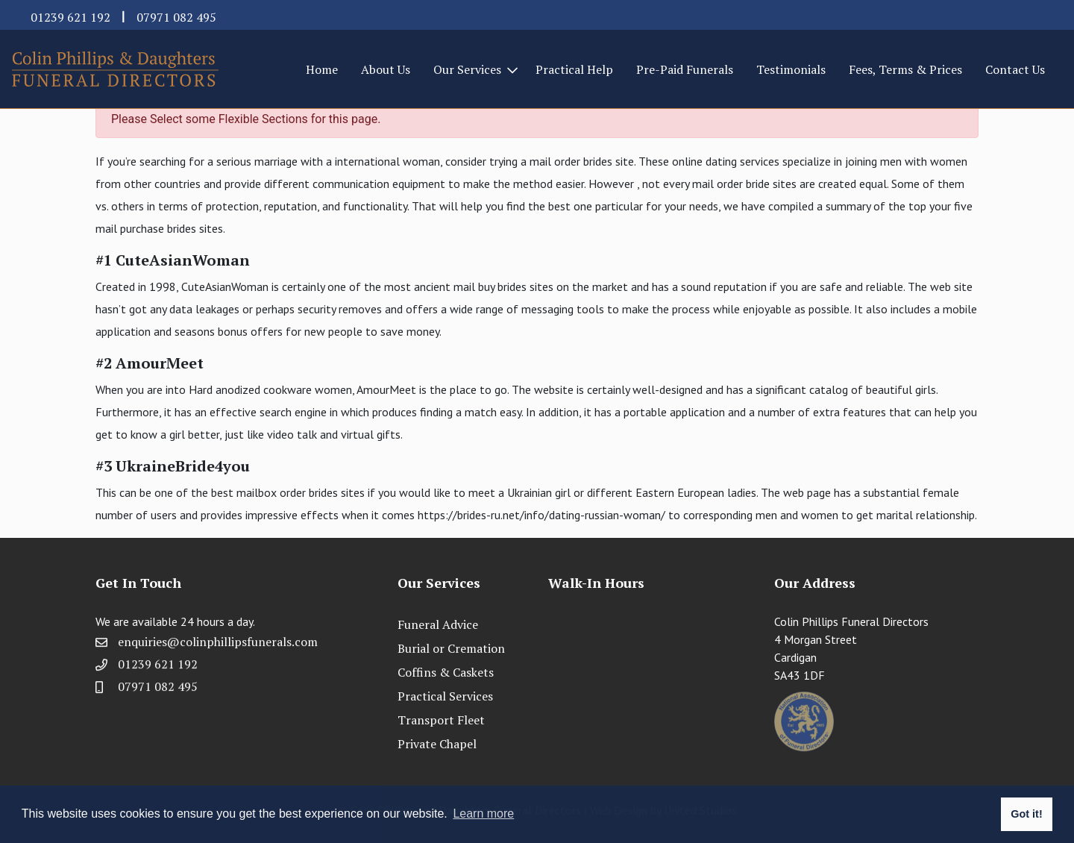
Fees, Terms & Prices (905, 69)
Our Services (467, 69)
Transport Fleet (441, 720)
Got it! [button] (1026, 814)
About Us (385, 69)
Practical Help (574, 69)
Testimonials (791, 69)
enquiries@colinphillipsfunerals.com (218, 647)
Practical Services (445, 696)
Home (322, 69)
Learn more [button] (483, 813)
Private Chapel (437, 744)
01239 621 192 (70, 17)
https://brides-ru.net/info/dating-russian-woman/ (541, 514)
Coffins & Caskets (446, 672)
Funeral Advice (438, 624)
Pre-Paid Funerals (684, 69)
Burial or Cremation (451, 648)
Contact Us (1015, 69)
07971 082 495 (176, 17)
